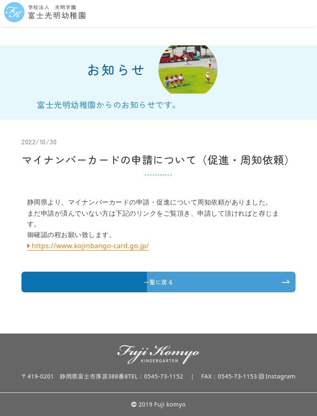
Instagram (277, 376)
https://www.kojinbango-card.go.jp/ (90, 245)
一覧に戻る (159, 282)
